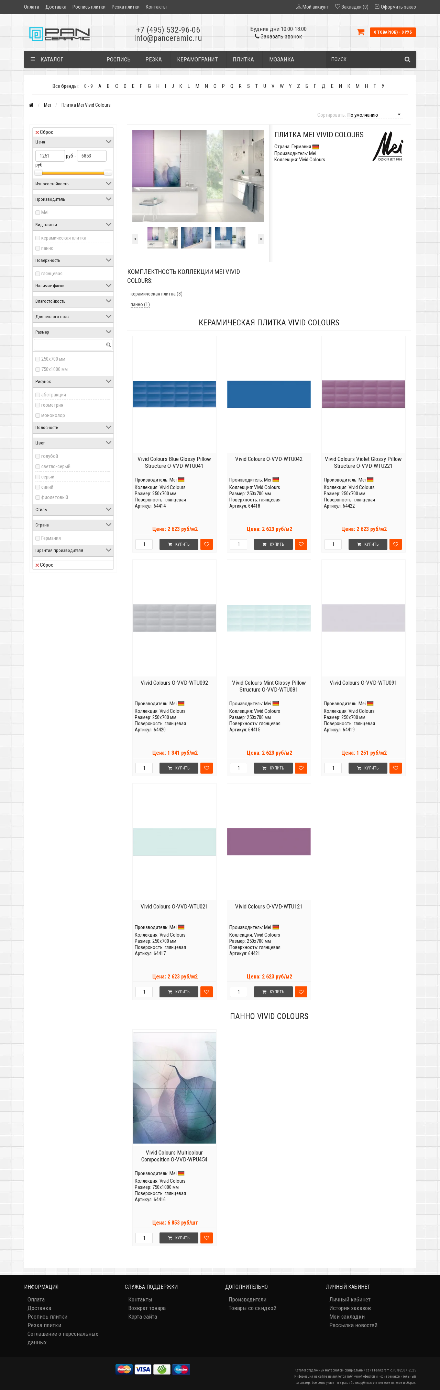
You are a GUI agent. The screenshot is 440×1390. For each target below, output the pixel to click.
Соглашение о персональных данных (63, 1338)
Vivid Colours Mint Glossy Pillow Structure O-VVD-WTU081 (269, 686)
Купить (178, 544)
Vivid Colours (173, 487)
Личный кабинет (350, 1299)
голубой (49, 456)
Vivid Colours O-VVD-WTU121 (268, 906)
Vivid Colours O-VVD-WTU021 (174, 906)
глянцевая (52, 273)
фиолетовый (54, 497)
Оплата (31, 7)
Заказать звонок (278, 36)
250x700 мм (53, 359)
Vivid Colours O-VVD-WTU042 (268, 458)
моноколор (53, 415)
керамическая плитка (63, 238)
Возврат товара (147, 1308)
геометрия (52, 405)
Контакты (156, 7)
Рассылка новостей (353, 1325)
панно (47, 248)
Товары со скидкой (252, 1308)
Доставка (55, 7)
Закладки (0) (354, 7)
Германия (51, 538)
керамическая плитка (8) (157, 294)
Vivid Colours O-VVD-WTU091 (363, 682)
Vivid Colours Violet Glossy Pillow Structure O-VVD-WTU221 (363, 462)
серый (47, 477)
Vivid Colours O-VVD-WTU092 (174, 682)
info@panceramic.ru (168, 38)
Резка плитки (126, 7)
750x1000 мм (54, 369)
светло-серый (55, 466)
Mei (47, 105)
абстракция (53, 395)
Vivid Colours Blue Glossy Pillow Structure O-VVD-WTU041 (174, 462)
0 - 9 (88, 86)
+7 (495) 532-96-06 (168, 30)
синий (47, 487)
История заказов (350, 1308)
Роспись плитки (89, 7)
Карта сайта (142, 1316)
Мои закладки (347, 1316)
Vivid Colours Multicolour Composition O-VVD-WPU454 (174, 1156)
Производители (247, 1299)
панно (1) (140, 304)
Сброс (44, 132)
